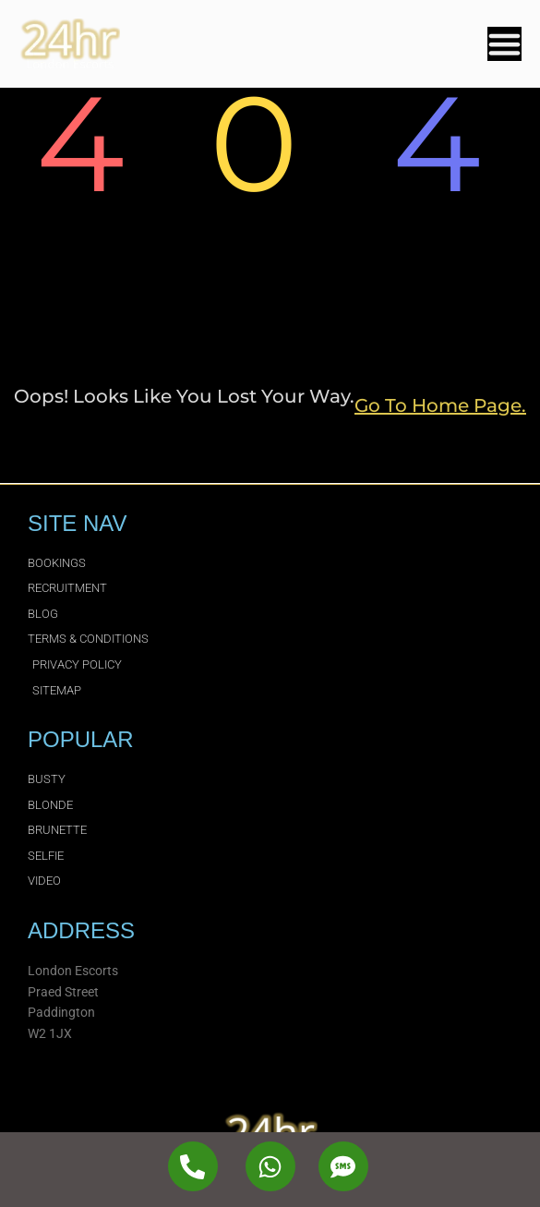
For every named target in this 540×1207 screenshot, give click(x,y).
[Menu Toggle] (504, 44)
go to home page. (440, 405)
